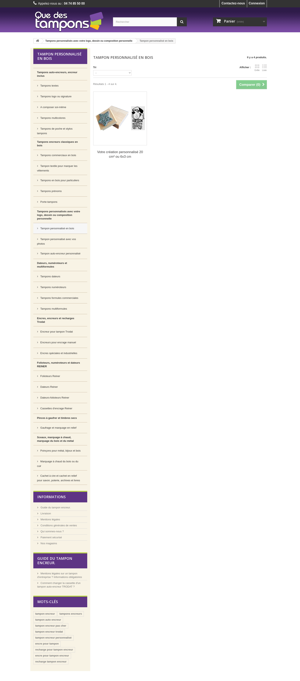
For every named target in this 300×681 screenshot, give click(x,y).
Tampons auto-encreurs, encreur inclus (57, 74)
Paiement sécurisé (51, 537)
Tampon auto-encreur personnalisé (60, 253)
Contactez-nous (233, 3)
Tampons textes (49, 85)
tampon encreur (45, 613)
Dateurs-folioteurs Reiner (54, 397)
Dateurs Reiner (49, 386)
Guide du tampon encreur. (55, 507)
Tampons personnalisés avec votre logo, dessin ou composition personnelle (88, 40)
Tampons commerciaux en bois (58, 155)
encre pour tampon (47, 643)
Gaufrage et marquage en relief (58, 427)
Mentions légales (50, 519)
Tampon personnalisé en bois (57, 228)
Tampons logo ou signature (56, 96)
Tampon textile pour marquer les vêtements (57, 168)
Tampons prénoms (51, 191)
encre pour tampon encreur (52, 655)
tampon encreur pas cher (50, 625)
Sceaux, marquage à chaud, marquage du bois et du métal (55, 439)
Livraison (45, 513)
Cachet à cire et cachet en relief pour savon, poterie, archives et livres (58, 478)
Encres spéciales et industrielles (58, 353)
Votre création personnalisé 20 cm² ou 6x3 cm (120, 154)
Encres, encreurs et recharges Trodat (55, 320)
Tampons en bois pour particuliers (59, 180)
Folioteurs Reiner (50, 376)
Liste (264, 67)
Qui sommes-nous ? (52, 531)
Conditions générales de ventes (58, 525)
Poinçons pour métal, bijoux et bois (60, 450)
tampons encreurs (70, 613)
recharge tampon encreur (51, 661)
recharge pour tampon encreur (54, 649)
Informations (51, 496)
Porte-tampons (48, 201)
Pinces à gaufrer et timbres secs (57, 417)
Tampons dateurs (50, 276)
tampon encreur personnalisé (53, 637)
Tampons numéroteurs (53, 287)
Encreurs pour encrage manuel (58, 342)
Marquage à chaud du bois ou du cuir (57, 463)
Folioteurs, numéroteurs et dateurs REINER (58, 364)
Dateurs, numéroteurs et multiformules (52, 265)
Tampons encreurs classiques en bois (57, 143)
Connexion (257, 3)
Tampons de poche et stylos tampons (55, 131)
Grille (257, 67)
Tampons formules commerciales (59, 297)
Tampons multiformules (53, 308)
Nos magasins (48, 543)
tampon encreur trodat (49, 631)
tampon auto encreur (48, 619)
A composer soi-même (53, 107)
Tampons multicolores (52, 117)
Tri (94, 67)
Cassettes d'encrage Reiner (56, 408)
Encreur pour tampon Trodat (56, 331)
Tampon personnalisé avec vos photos (56, 241)
